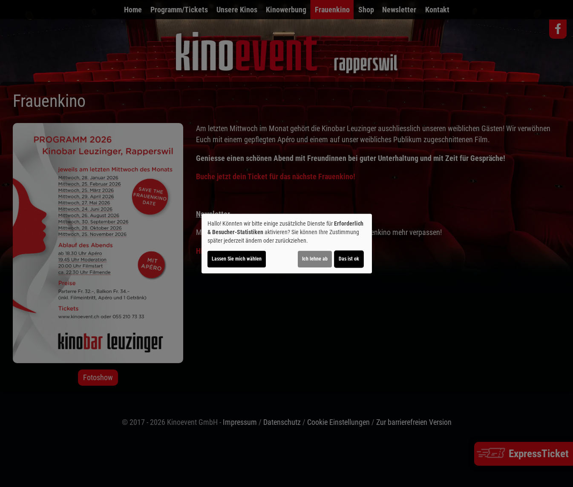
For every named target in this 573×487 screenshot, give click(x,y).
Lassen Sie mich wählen (237, 259)
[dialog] (287, 243)
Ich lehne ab (315, 259)
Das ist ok (349, 259)
